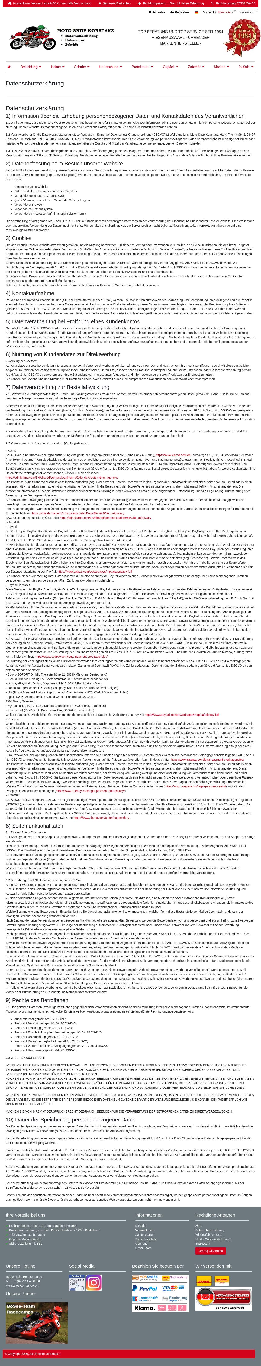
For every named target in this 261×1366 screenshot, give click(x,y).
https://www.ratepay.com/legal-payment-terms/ (195, 786)
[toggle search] (209, 12)
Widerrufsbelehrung (208, 1234)
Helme (56, 67)
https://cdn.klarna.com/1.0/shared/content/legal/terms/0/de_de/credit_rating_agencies (62, 477)
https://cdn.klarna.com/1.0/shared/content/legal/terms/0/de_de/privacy (78, 513)
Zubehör (194, 67)
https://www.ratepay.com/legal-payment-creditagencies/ (71, 656)
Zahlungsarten (145, 1234)
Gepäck (168, 67)
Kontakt (140, 1225)
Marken (219, 67)
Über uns (141, 1243)
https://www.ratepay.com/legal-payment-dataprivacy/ (90, 791)
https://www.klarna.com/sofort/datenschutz (102, 817)
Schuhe (80, 67)
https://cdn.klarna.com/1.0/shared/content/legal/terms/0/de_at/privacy (105, 517)
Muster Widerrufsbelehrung (213, 1239)
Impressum (202, 1243)
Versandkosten (145, 1230)
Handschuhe (108, 67)
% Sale (244, 67)
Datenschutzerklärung (209, 1230)
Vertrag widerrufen (211, 1251)
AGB (198, 1225)
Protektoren (140, 67)
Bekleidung (29, 67)
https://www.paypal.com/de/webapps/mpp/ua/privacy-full (95, 571)
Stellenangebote (146, 1239)
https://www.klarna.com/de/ (173, 455)
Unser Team (143, 1248)
